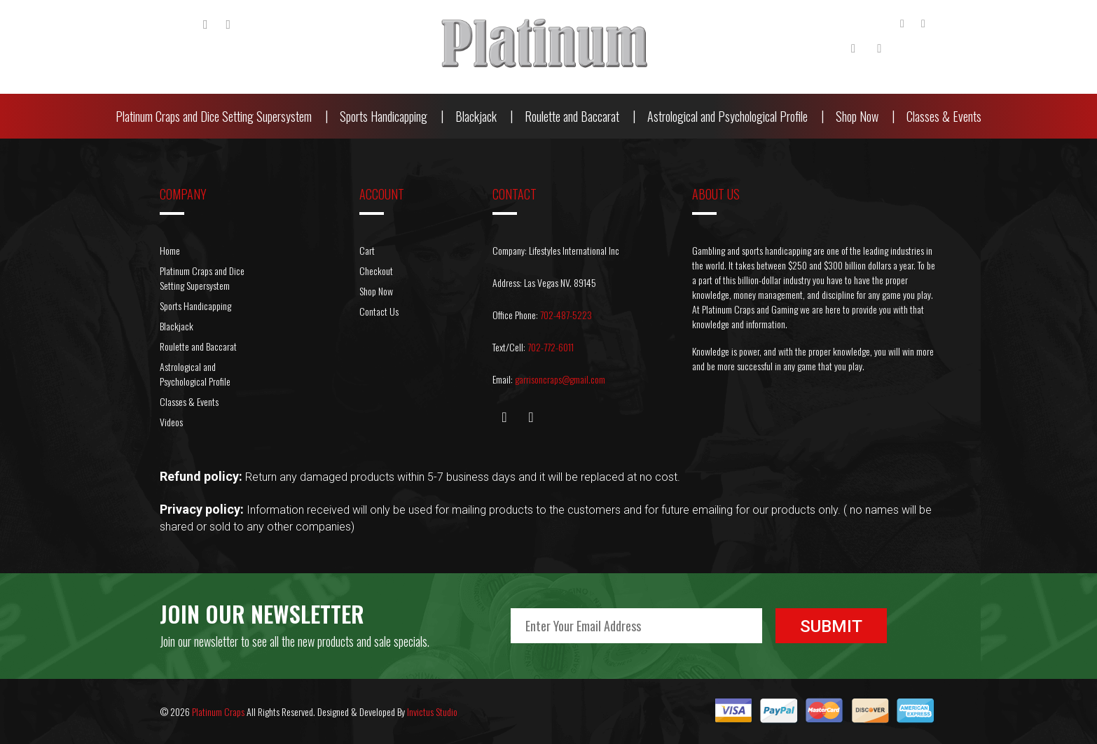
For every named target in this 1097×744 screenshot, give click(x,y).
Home (170, 250)
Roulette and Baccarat (572, 116)
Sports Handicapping (383, 116)
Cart (367, 250)
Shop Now (857, 116)
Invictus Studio (432, 711)
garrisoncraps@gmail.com (560, 379)
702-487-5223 (566, 314)
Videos (171, 421)
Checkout (376, 270)
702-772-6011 (550, 346)
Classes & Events (943, 116)
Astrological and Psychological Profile (727, 116)
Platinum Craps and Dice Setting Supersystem (214, 116)
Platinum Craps (218, 711)
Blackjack (476, 116)
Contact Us (379, 311)
